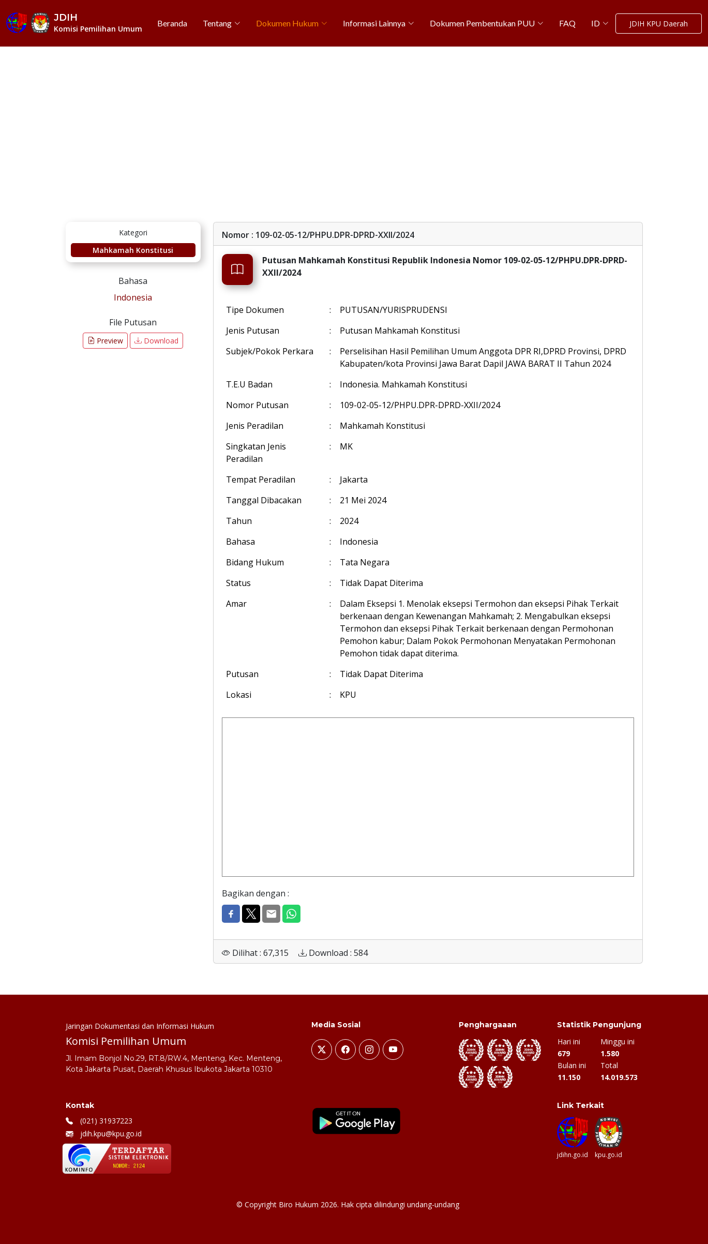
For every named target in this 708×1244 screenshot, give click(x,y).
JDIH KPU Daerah (658, 23)
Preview (105, 341)
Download (156, 341)
